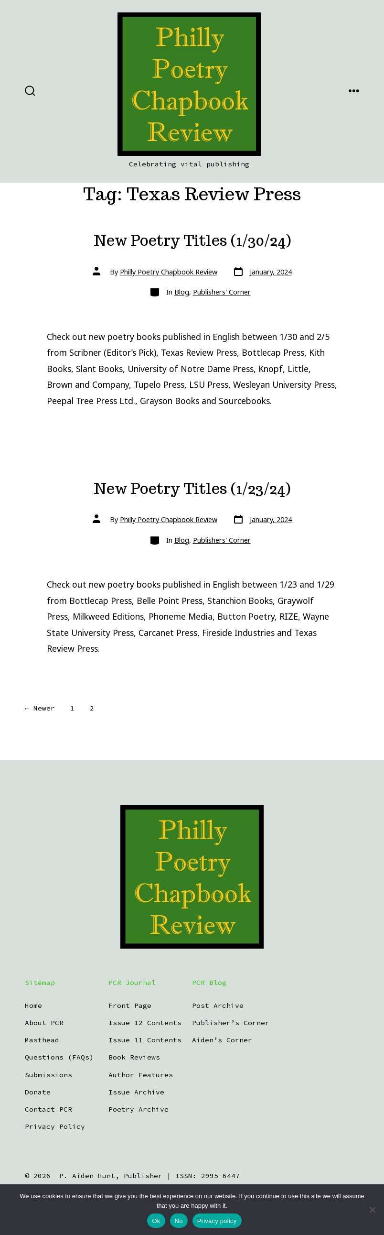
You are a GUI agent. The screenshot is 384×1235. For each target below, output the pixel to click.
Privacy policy (217, 1220)
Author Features (140, 1075)
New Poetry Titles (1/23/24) (192, 488)
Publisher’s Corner (230, 1022)
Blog (181, 291)
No (179, 1220)
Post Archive (218, 1005)
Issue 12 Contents (144, 1022)
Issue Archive (136, 1092)
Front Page (129, 1005)
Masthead (42, 1040)
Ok (156, 1220)
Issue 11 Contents (144, 1040)
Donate (38, 1092)
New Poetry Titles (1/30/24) (192, 240)
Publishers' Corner (222, 291)
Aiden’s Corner (222, 1040)
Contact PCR (48, 1109)
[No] (372, 1209)
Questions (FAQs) (59, 1057)
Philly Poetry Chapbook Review (168, 271)
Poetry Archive (138, 1109)
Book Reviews (134, 1057)
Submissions (48, 1075)
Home (33, 1005)
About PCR (44, 1022)
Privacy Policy (55, 1126)
